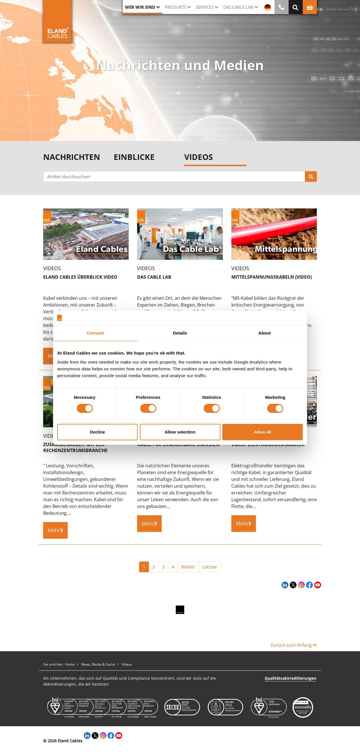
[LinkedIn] (284, 585)
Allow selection (179, 432)
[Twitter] (292, 585)
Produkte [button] (175, 7)
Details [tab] (180, 333)
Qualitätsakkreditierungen (290, 678)
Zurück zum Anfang (294, 645)
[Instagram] (301, 585)
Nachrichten (71, 157)
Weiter (188, 567)
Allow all (262, 432)
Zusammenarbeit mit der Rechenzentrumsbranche (75, 448)
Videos (198, 157)
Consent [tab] (95, 333)
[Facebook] (309, 585)
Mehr (55, 530)
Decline (97, 432)
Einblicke (134, 157)
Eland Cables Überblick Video (80, 277)
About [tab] (264, 333)
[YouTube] (317, 585)
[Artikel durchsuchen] (174, 176)
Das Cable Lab (154, 277)
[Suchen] (311, 176)
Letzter (209, 567)
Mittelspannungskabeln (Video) (271, 277)
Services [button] (205, 7)
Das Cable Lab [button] (238, 7)
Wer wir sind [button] (140, 7)
